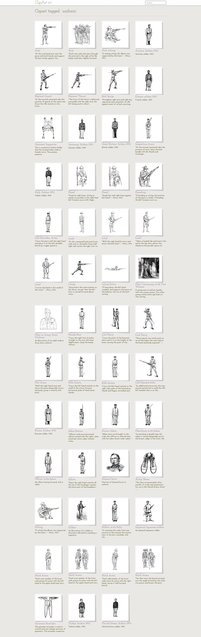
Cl (43, 3)
